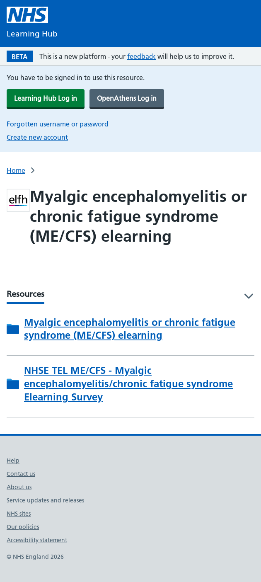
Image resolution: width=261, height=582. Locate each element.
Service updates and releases (45, 500)
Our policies (23, 527)
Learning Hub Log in (45, 98)
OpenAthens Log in (127, 98)
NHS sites (19, 513)
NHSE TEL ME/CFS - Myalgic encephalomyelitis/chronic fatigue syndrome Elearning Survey (128, 383)
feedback (141, 56)
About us (19, 487)
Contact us (21, 474)
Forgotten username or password (58, 124)
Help (13, 460)
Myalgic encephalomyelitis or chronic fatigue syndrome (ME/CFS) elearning (129, 329)
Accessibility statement (37, 540)
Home (16, 170)
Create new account (37, 137)
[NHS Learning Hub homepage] (32, 23)
